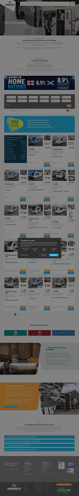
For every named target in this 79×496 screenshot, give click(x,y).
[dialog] (39, 248)
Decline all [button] (44, 254)
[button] (24, 255)
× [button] (59, 239)
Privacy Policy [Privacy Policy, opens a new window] (26, 246)
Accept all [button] (54, 254)
